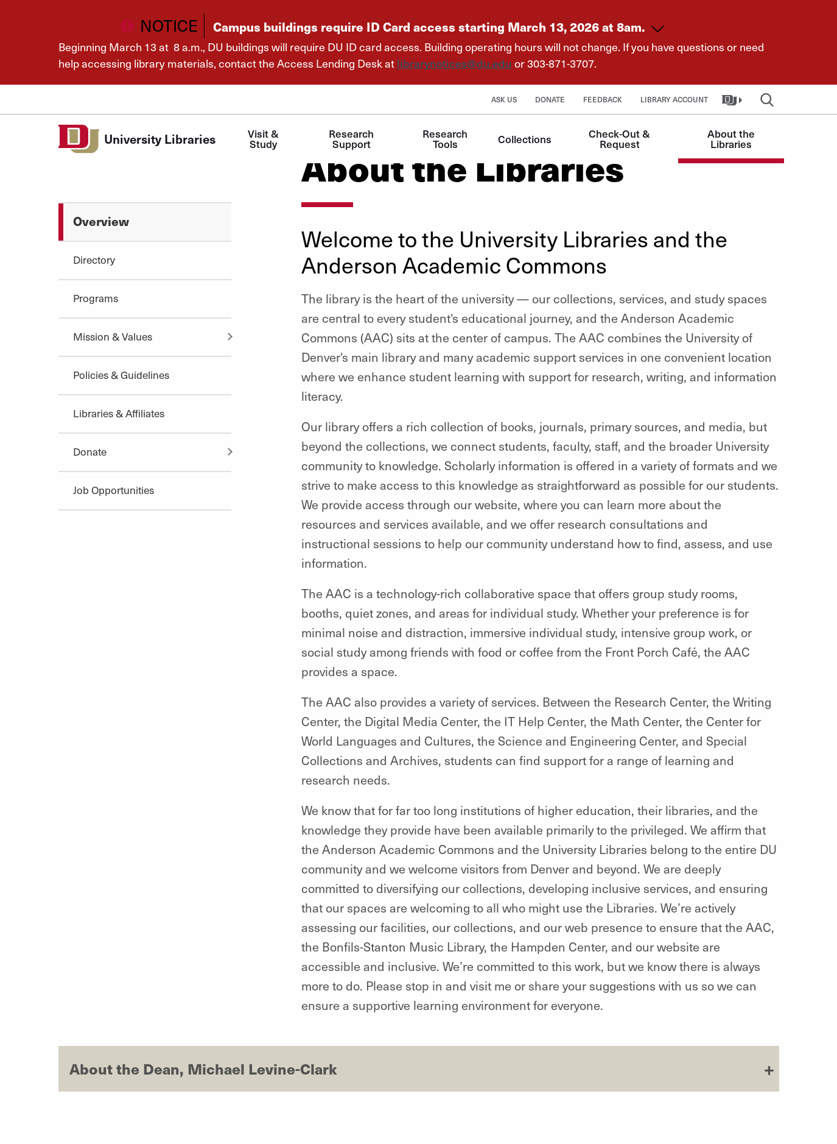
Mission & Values (112, 336)
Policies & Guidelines (121, 374)
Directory (94, 259)
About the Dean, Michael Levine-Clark (203, 1068)
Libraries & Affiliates (118, 413)
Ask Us (504, 99)
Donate (550, 99)
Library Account (674, 99)
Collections (525, 139)
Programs (95, 298)
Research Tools (446, 138)
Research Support (352, 138)
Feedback (602, 99)
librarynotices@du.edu (454, 63)
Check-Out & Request (621, 138)
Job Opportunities (113, 489)
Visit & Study (264, 138)
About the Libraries (732, 138)
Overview (101, 221)
